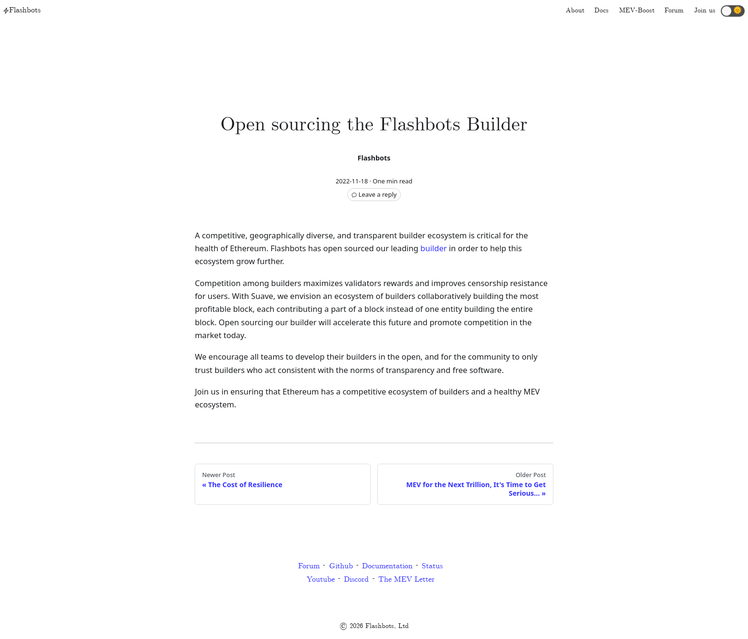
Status (432, 566)
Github (341, 566)
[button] (733, 11)
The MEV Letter (406, 580)
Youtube (321, 580)
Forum (309, 566)
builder (433, 248)
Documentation (387, 566)
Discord (356, 580)
